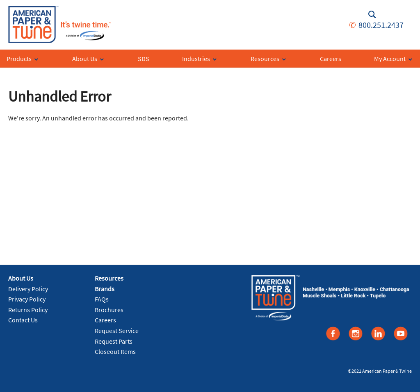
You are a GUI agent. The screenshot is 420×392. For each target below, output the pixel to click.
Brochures (109, 310)
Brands (104, 289)
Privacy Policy (27, 299)
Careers (105, 320)
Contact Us (23, 320)
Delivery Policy (28, 289)
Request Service (117, 330)
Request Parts (113, 341)
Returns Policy (28, 310)
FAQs (102, 299)
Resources (109, 278)
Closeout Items (115, 351)
